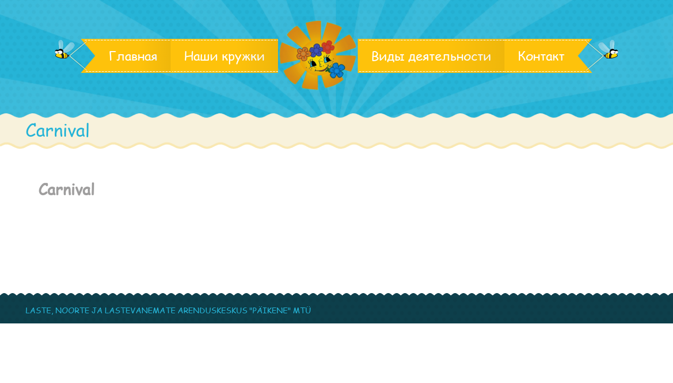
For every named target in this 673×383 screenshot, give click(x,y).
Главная (133, 56)
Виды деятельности (431, 56)
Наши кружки (224, 56)
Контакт (541, 56)
